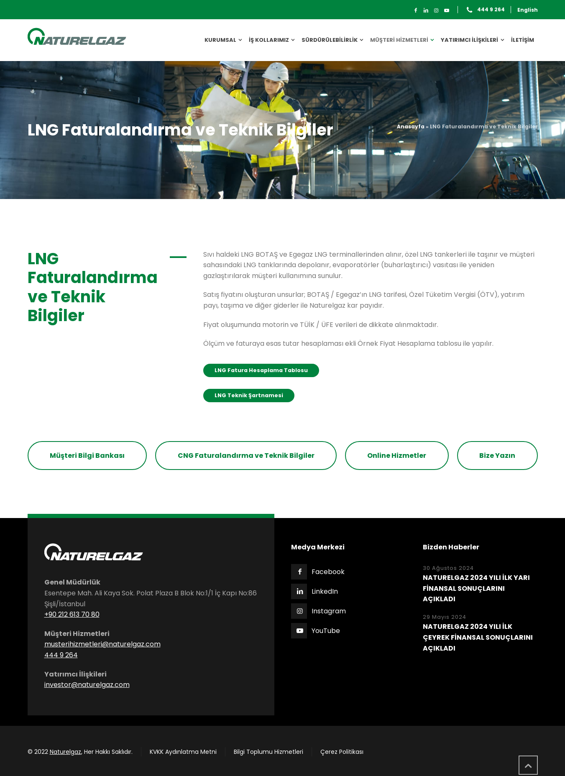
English (527, 9)
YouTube (326, 631)
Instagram (329, 611)
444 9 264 (491, 9)
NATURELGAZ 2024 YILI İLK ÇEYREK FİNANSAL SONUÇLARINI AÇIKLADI (478, 637)
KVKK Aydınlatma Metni (183, 752)
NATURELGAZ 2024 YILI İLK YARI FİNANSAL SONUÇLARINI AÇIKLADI (476, 588)
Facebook (328, 572)
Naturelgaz (65, 752)
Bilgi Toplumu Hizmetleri (268, 752)
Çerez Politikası (341, 752)
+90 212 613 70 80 (72, 614)
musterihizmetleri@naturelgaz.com (102, 644)
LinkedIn (325, 591)
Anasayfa (410, 126)
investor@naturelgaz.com (87, 684)
